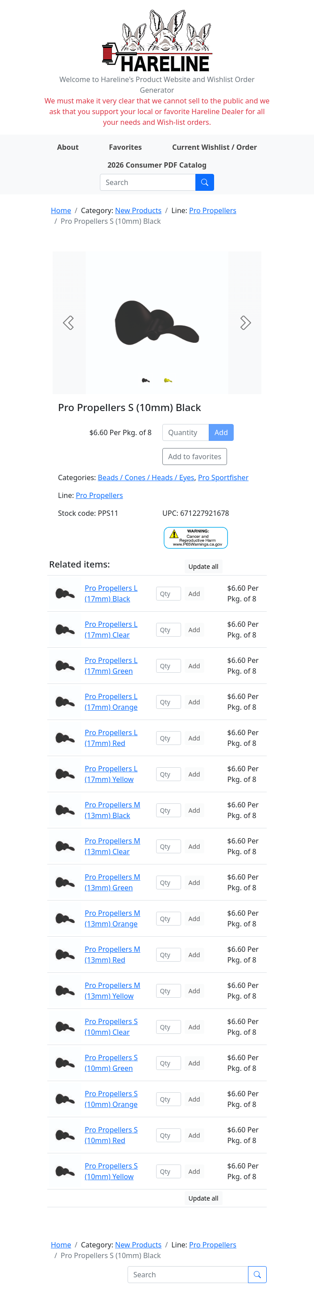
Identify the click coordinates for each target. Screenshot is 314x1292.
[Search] (148, 182)
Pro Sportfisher (223, 477)
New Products (138, 210)
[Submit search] (204, 182)
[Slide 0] (146, 380)
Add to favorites (194, 456)
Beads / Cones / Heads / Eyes (146, 477)
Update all (204, 566)
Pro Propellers (212, 210)
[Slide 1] (168, 380)
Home (61, 210)
